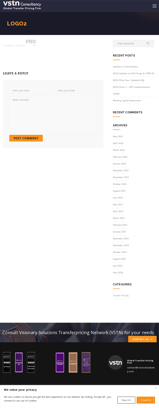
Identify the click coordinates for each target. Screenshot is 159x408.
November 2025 (121, 177)
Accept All (145, 400)
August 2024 (119, 258)
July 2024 (117, 265)
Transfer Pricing (121, 295)
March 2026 (119, 150)
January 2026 (119, 163)
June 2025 (118, 197)
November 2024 (121, 245)
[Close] (156, 388)
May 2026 (118, 136)
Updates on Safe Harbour (125, 66)
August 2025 (119, 190)
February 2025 (120, 224)
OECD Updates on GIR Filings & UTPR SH (133, 73)
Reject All (126, 400)
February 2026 (120, 156)
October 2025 (120, 184)
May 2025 (118, 204)
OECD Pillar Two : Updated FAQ (128, 80)
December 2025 (121, 170)
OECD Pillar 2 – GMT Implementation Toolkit (131, 90)
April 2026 (118, 143)
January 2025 (119, 231)
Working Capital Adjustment (127, 100)
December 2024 (121, 238)
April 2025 (118, 211)
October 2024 (120, 252)
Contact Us (142, 339)
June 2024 (118, 272)
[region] (79, 396)
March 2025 (119, 218)
